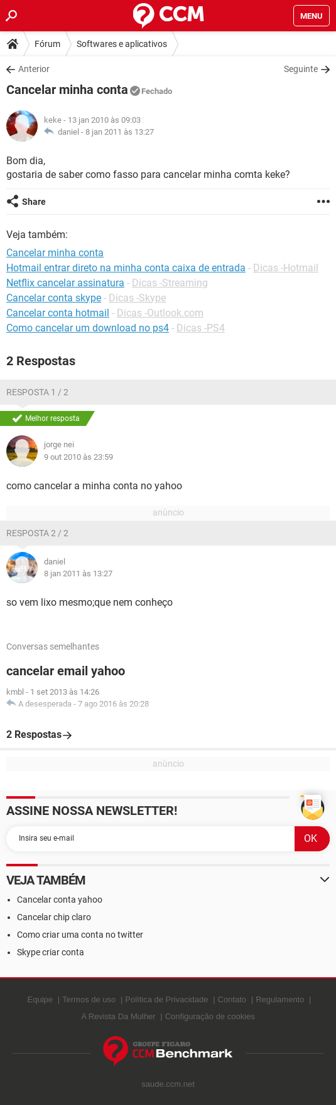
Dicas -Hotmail (285, 268)
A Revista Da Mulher (118, 1016)
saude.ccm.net (168, 1084)
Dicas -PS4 (200, 328)
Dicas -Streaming (170, 283)
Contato (232, 999)
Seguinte (301, 69)
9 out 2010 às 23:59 (78, 457)
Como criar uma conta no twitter (80, 935)
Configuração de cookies (210, 1016)
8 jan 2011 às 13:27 (119, 132)
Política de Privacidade (166, 999)
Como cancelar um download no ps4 (87, 328)
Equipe (40, 999)
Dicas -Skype (137, 298)
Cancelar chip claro (54, 917)
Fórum (47, 44)
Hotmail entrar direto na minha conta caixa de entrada (126, 268)
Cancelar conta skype (53, 298)
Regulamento (280, 999)
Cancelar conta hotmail (57, 313)
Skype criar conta (50, 952)
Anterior (34, 69)
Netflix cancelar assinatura (65, 283)
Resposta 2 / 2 (37, 533)
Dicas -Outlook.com (160, 313)
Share (34, 202)
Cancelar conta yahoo (59, 900)
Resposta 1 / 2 (37, 392)
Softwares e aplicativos (122, 44)
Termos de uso (89, 999)
